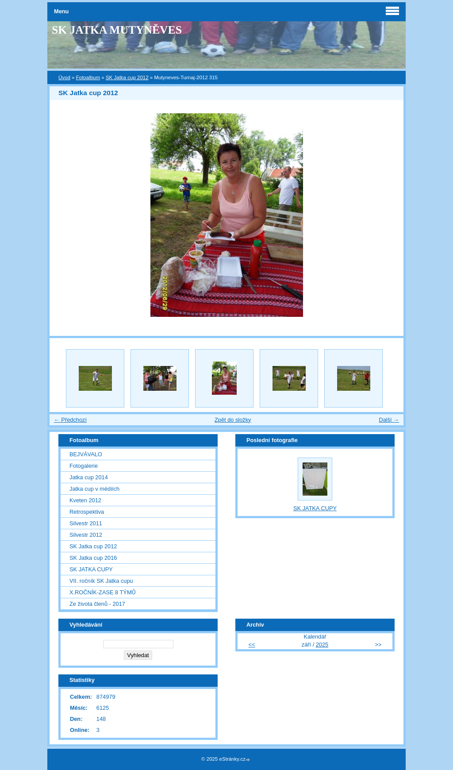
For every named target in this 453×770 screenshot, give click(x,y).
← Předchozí (70, 419)
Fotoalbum (88, 77)
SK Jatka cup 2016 (93, 557)
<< (252, 644)
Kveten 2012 (85, 500)
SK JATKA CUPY (91, 569)
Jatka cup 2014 (88, 477)
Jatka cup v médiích (94, 488)
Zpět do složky (233, 419)
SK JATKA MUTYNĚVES (117, 29)
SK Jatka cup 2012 (127, 77)
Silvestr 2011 (85, 523)
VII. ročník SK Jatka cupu (101, 581)
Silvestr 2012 (85, 534)
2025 (322, 644)
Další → (389, 419)
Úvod (64, 77)
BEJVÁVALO (85, 454)
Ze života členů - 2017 (97, 604)
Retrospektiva (86, 511)
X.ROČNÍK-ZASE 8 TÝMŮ (102, 592)
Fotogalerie (83, 465)
